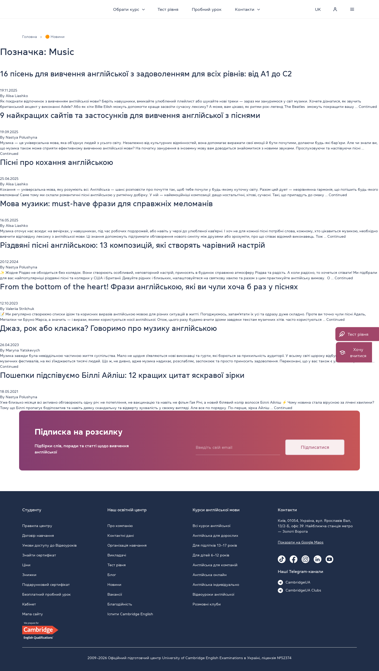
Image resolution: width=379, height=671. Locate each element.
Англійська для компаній (215, 565)
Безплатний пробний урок (46, 594)
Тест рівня (168, 9)
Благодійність (119, 604)
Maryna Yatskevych (23, 350)
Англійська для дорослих (215, 535)
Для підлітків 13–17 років (215, 545)
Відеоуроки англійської (213, 594)
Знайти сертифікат (39, 555)
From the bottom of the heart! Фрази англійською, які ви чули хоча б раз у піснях (164, 286)
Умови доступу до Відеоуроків (49, 545)
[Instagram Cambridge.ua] (305, 559)
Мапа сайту (32, 614)
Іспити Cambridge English (130, 614)
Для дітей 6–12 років (211, 555)
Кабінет (29, 604)
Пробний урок (207, 9)
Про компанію (120, 526)
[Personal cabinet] (335, 9)
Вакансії (114, 594)
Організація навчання (127, 545)
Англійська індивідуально (216, 584)
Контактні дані (120, 535)
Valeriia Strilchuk (20, 308)
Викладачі (116, 555)
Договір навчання (38, 535)
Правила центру (37, 526)
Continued (368, 106)
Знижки (29, 575)
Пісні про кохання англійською (62, 162)
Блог (111, 575)
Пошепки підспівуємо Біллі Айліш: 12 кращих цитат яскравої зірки (135, 375)
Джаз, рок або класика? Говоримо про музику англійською (120, 328)
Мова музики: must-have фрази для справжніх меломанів (117, 203)
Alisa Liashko (17, 96)
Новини (114, 584)
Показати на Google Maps (300, 542)
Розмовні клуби (207, 604)
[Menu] (352, 9)
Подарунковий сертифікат (46, 584)
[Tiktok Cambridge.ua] (282, 559)
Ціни (26, 565)
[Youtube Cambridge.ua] (329, 559)
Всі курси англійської (211, 526)
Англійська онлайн (210, 575)
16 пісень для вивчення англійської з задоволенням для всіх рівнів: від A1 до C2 (162, 73)
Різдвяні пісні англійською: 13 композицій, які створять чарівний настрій (147, 245)
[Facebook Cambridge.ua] (293, 559)
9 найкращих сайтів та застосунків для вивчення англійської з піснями (144, 115)
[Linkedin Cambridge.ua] (317, 559)
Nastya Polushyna (21, 137)
